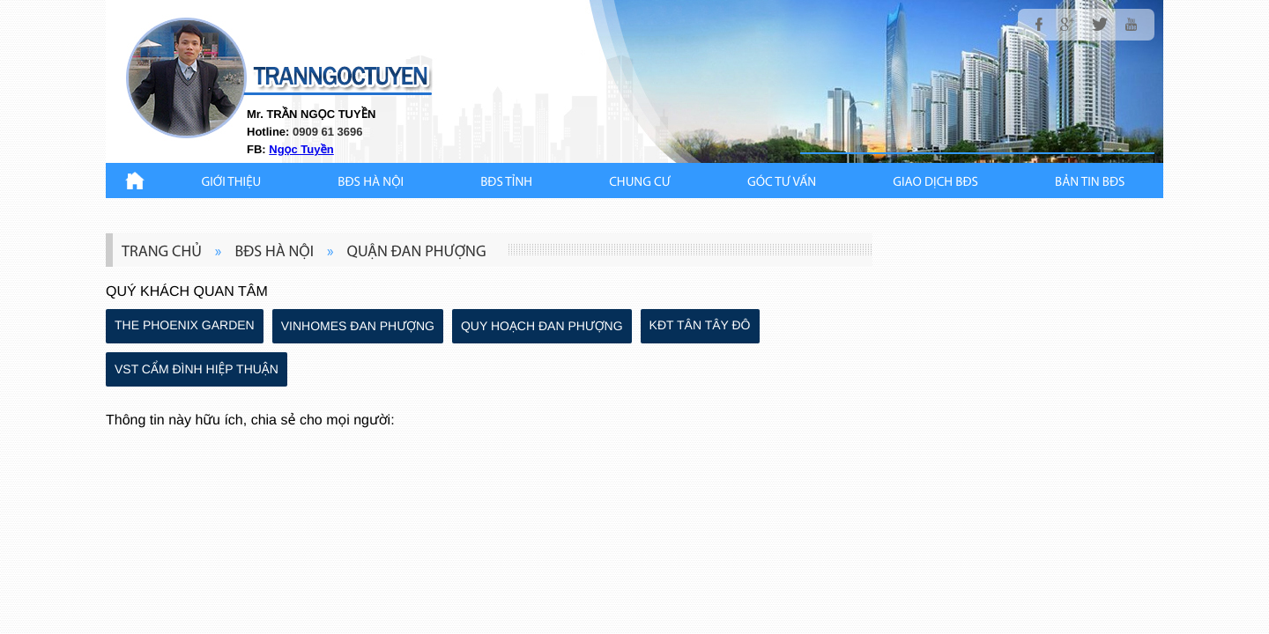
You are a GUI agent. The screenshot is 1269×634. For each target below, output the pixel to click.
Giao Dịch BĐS (935, 182)
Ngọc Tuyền (301, 149)
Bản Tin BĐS (1089, 182)
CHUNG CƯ (640, 182)
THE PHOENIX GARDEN (185, 325)
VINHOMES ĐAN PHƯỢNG (357, 326)
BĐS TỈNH (506, 182)
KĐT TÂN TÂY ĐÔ (700, 325)
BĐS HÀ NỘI (371, 182)
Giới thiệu (232, 182)
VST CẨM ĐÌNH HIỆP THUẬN (196, 369)
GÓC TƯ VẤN (781, 182)
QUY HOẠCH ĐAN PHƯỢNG (542, 326)
